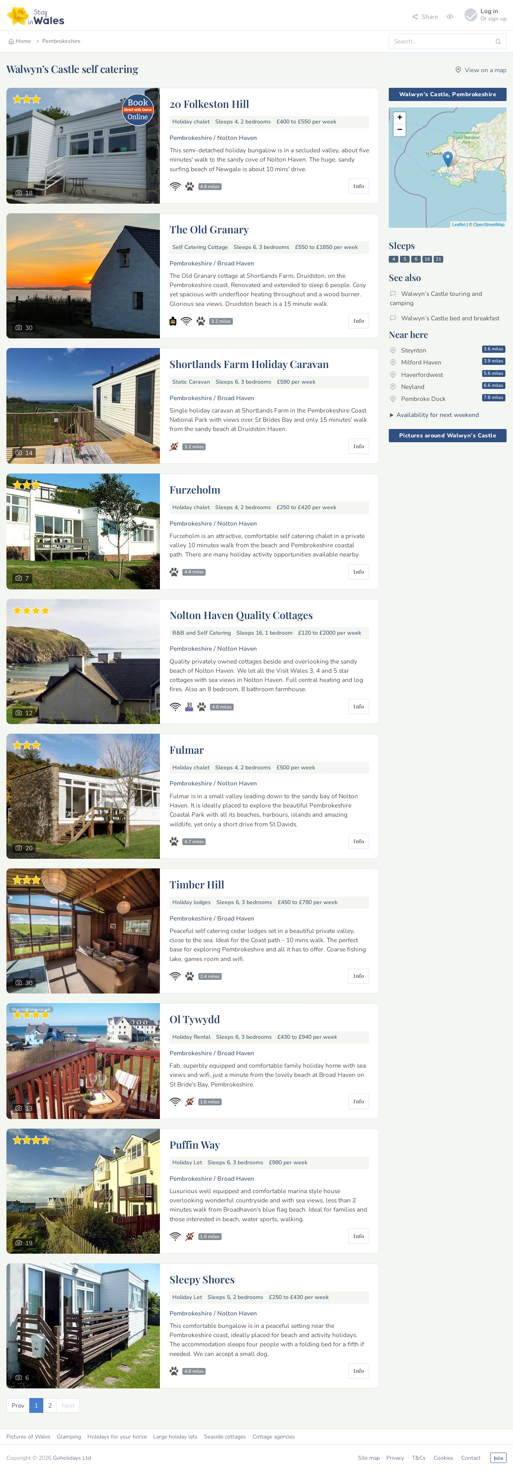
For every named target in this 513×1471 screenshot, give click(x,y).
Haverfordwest (447, 374)
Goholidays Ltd (72, 1458)
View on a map (481, 70)
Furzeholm (195, 489)
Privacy (395, 1458)
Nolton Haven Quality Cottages (241, 614)
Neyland (447, 386)
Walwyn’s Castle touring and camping (436, 298)
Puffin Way (195, 1144)
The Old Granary (209, 229)
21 (438, 259)
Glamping (69, 1437)
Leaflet (458, 224)
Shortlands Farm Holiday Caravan (249, 363)
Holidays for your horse (117, 1437)
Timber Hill (197, 884)
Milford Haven (447, 362)
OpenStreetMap (489, 224)
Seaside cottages (225, 1437)
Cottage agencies (273, 1437)
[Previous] (18, 1405)
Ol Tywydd (195, 1019)
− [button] (399, 130)
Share (425, 16)
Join (498, 1458)
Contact (471, 1458)
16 (427, 259)
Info (358, 185)
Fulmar (187, 749)
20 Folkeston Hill (209, 103)
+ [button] (399, 118)
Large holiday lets (175, 1437)
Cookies (443, 1458)
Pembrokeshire (58, 41)
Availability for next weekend (437, 415)
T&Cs (419, 1458)
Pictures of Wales (28, 1437)
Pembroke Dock (447, 398)
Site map (369, 1458)
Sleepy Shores (202, 1279)
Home (19, 41)
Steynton (447, 350)
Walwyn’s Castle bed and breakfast (444, 318)
